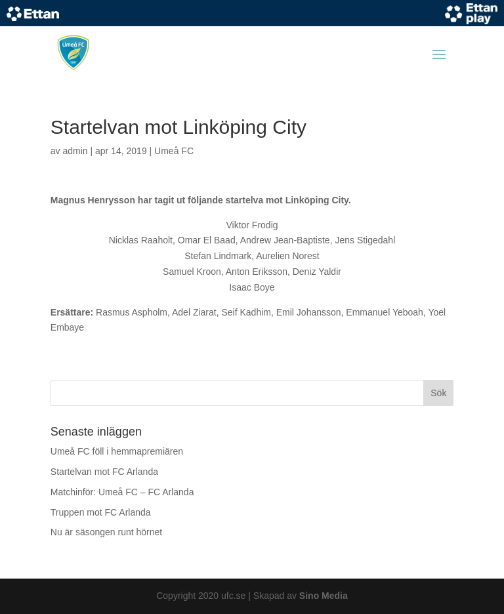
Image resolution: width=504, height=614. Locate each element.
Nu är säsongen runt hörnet (106, 532)
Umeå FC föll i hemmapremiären (117, 451)
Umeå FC (174, 151)
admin (74, 151)
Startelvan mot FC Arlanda (104, 471)
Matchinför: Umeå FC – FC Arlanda (122, 492)
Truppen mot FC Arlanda (101, 512)
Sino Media (323, 595)
